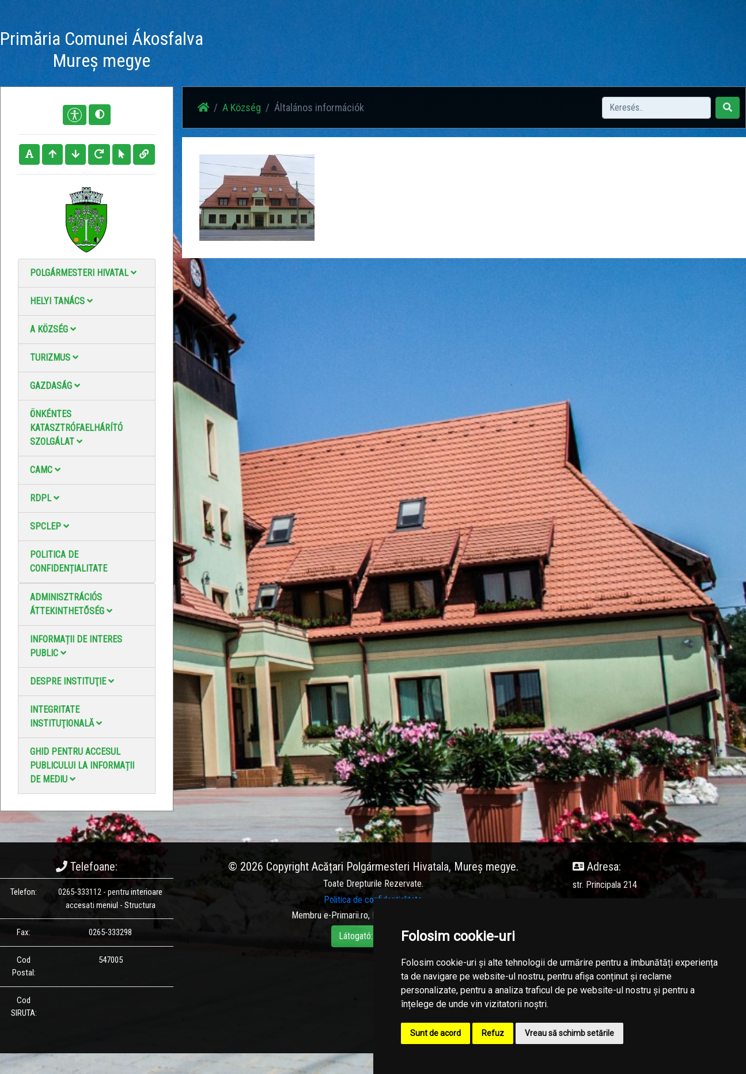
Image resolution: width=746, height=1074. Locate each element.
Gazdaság (55, 385)
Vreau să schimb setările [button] (569, 1033)
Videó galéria (421, 51)
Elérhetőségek (486, 51)
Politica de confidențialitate (68, 561)
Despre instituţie (72, 681)
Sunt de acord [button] (435, 1033)
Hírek (318, 51)
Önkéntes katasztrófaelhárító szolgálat (76, 428)
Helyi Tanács (61, 301)
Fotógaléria (363, 51)
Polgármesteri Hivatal (83, 272)
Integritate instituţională (66, 716)
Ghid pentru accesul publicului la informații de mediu (82, 765)
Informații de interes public (76, 646)
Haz (286, 51)
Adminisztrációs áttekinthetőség (71, 604)
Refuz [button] (493, 1033)
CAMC (45, 469)
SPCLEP (49, 526)
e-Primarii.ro (346, 915)
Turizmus (54, 357)
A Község (53, 329)
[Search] (656, 108)
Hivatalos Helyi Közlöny (569, 51)
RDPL (44, 498)
